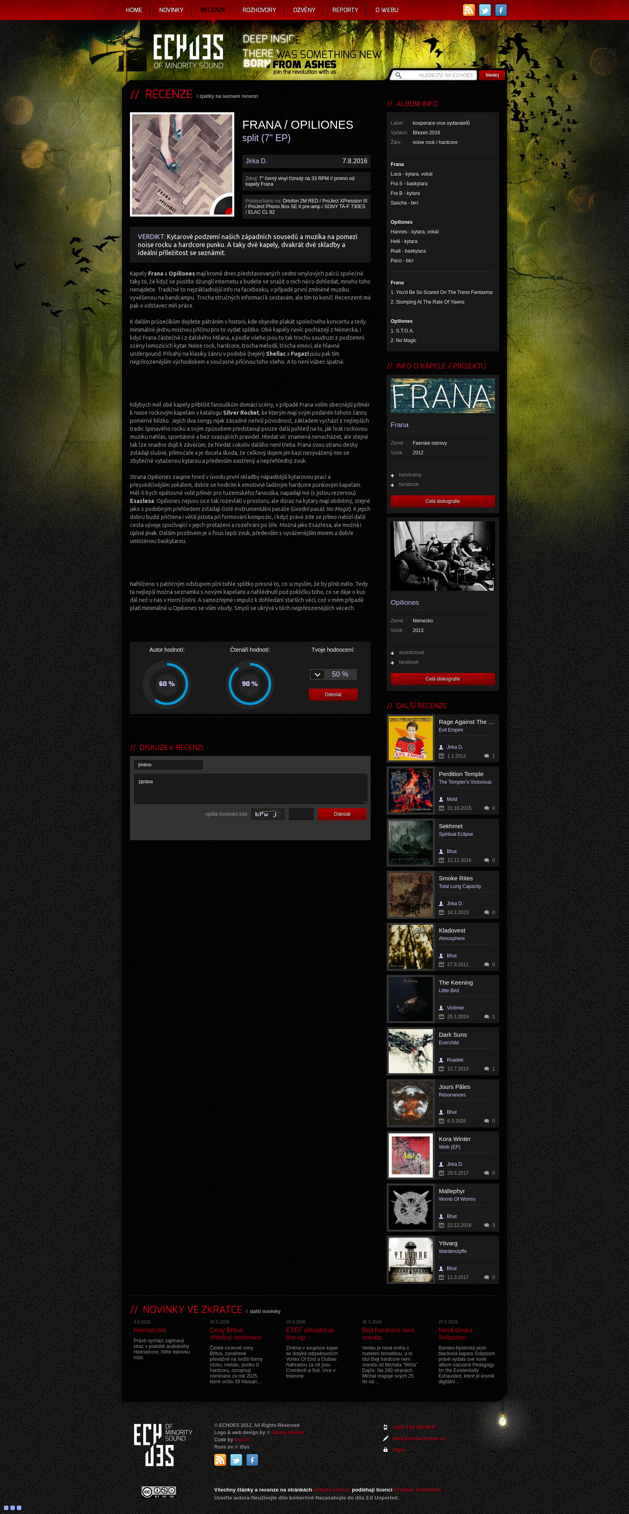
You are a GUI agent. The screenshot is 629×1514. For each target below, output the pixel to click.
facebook (409, 484)
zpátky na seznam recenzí (228, 96)
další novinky (265, 1311)
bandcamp (410, 475)
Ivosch (242, 1440)
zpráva (250, 789)
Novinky (171, 10)
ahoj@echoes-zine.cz (419, 1438)
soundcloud (411, 652)
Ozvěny (304, 10)
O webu (386, 10)
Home (134, 10)
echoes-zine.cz (332, 1490)
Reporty (346, 10)
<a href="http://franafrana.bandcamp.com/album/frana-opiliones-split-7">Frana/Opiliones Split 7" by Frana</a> (250, 382)
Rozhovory (259, 10)
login (399, 1450)
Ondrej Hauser (288, 1432)
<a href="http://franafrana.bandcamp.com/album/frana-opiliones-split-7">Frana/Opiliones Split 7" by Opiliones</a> (250, 561)
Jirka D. (256, 161)
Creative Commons (417, 1490)
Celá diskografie (443, 501)
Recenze (213, 10)
